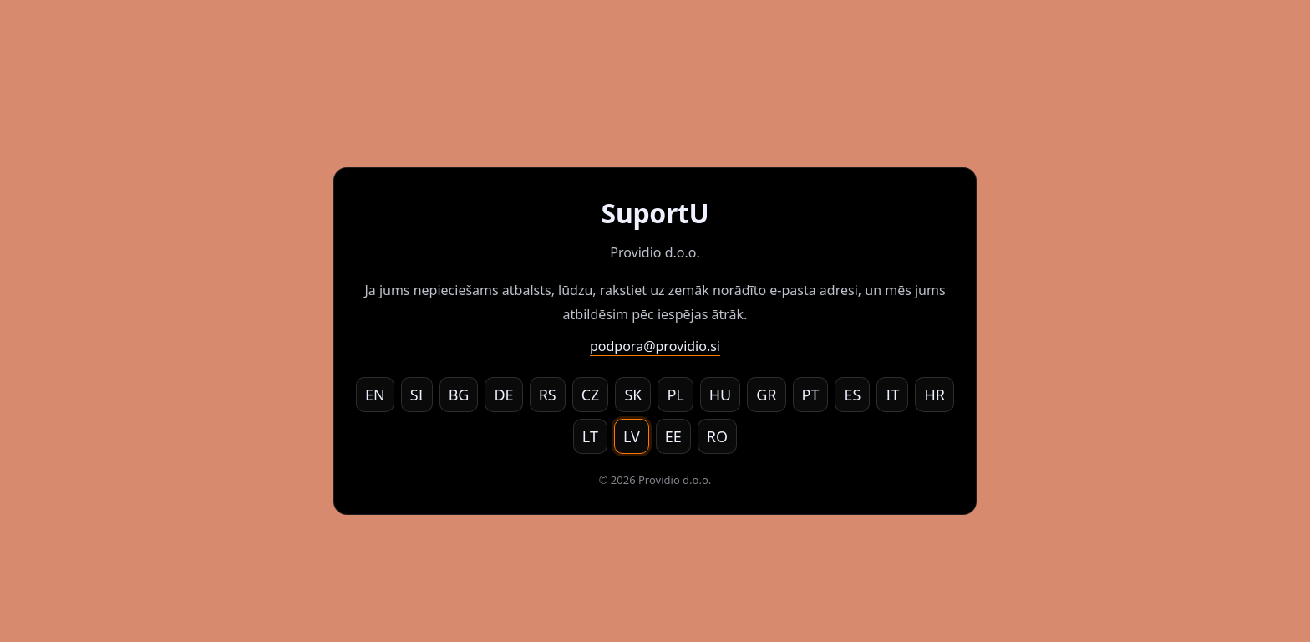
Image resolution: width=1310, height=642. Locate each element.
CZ (590, 395)
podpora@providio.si (655, 346)
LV (631, 436)
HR (934, 395)
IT (892, 395)
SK (633, 395)
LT (590, 436)
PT (811, 395)
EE (673, 436)
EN (375, 395)
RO (717, 436)
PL (675, 395)
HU (720, 395)
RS (547, 395)
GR (766, 395)
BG (459, 395)
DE (503, 395)
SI (417, 395)
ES (852, 395)
